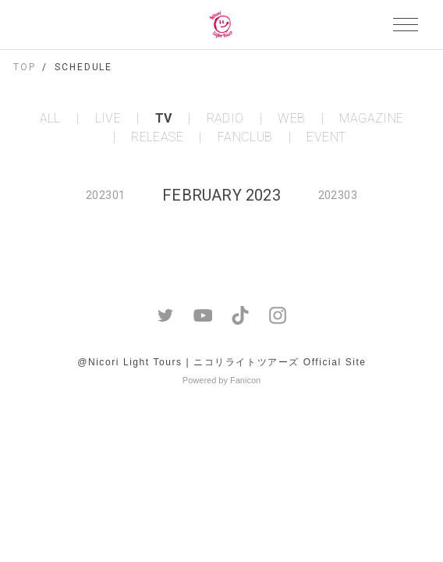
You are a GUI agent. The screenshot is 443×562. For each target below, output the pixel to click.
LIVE (108, 118)
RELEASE (157, 137)
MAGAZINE (371, 118)
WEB (291, 118)
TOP (24, 67)
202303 (337, 195)
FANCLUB (245, 137)
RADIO (225, 118)
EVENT (326, 137)
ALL (50, 118)
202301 (105, 195)
